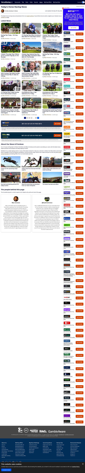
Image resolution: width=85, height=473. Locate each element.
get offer (79, 34)
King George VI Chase (47, 449)
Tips (23, 2)
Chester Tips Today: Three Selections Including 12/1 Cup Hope (51, 36)
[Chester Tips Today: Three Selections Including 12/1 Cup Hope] (52, 28)
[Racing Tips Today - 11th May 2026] (10, 28)
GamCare (56, 434)
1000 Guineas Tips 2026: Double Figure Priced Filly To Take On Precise (10, 75)
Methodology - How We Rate (7, 451)
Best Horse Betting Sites (20, 449)
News (41, 2)
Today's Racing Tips (60, 444)
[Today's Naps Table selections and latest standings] (52, 161)
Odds (31, 2)
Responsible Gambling (6, 455)
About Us (3, 444)
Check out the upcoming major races (9, 169)
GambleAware (61, 434)
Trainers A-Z (72, 455)
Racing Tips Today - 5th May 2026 (51, 55)
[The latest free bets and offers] (52, 177)
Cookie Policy (4, 454)
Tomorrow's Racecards (74, 446)
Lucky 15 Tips (59, 446)
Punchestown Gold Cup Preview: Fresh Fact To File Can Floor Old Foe (52, 111)
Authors (3, 446)
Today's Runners (73, 449)
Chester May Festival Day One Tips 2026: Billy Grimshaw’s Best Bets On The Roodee (31, 56)
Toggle (83, 2)
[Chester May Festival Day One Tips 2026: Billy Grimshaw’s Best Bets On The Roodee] (31, 47)
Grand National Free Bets (20, 451)
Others (16, 11)
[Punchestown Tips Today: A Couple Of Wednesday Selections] (31, 103)
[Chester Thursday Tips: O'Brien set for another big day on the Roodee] (10, 47)
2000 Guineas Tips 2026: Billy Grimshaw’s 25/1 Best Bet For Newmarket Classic (30, 75)
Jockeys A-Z (72, 454)
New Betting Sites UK (19, 447)
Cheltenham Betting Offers (20, 455)
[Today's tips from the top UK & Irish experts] (31, 161)
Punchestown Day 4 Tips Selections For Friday (29, 93)
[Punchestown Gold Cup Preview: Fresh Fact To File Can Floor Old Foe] (52, 103)
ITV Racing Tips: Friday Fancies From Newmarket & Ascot (10, 93)
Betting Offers (48, 2)
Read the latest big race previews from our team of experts (31, 185)
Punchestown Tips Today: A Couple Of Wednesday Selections (30, 111)
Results (36, 2)
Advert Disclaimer (80, 6)
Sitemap (3, 457)
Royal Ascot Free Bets (19, 454)
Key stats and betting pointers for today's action (10, 185)
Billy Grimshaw (9, 11)
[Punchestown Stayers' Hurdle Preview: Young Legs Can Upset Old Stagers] (10, 103)
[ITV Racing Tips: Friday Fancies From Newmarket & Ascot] (10, 85)
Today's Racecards (73, 444)
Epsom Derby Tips (60, 454)
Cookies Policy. (76, 466)
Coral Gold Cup (46, 447)
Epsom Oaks (31, 451)
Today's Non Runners (74, 451)
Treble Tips (59, 451)
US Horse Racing (5, 449)
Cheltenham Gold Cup (47, 451)
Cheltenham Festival (33, 444)
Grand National (46, 452)
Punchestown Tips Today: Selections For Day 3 (50, 93)
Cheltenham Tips (60, 447)
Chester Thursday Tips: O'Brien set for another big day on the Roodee (10, 56)
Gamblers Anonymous (69, 434)
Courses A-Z (72, 452)
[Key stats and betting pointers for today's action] (10, 177)
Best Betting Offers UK (19, 444)
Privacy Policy (4, 452)
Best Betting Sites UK (19, 446)
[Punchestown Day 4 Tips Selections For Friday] (31, 85)
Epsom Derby (31, 449)
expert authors (30, 16)
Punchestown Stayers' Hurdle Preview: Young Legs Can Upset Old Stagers (10, 111)
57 (36, 117)
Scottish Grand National (33, 447)
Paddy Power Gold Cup (47, 444)
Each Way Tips (59, 449)
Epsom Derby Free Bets (20, 452)
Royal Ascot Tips (60, 452)
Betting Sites (56, 2)
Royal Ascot (31, 452)
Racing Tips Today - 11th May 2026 (9, 35)
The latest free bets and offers (50, 184)
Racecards (17, 2)
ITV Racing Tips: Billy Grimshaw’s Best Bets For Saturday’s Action (31, 35)
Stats (27, 2)
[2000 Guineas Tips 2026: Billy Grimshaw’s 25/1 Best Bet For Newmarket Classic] (31, 66)
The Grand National (33, 446)
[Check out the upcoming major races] (10, 161)
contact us (3, 17)
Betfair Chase (45, 446)
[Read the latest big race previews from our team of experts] (31, 177)
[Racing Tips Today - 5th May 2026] (52, 47)
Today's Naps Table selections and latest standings (52, 169)
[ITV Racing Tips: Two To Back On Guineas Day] (52, 66)
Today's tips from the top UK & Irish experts (31, 169)
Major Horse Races (74, 447)
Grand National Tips (60, 455)
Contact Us (4, 447)
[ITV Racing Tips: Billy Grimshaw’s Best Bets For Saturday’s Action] (31, 28)
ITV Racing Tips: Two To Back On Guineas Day (52, 74)
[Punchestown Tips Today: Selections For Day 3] (52, 85)
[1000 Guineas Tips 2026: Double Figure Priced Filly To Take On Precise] (10, 66)
